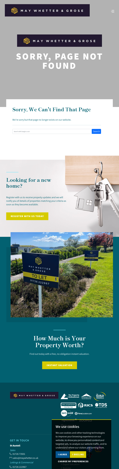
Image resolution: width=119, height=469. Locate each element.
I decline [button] (78, 454)
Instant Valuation (60, 365)
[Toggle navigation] (110, 13)
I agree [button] (62, 454)
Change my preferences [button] (73, 461)
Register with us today (27, 216)
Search (96, 131)
